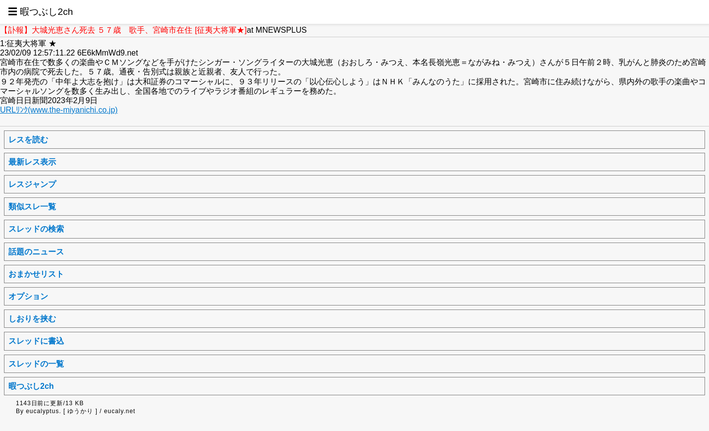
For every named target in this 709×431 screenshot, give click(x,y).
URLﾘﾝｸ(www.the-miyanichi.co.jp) (59, 110)
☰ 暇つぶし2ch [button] (40, 11)
